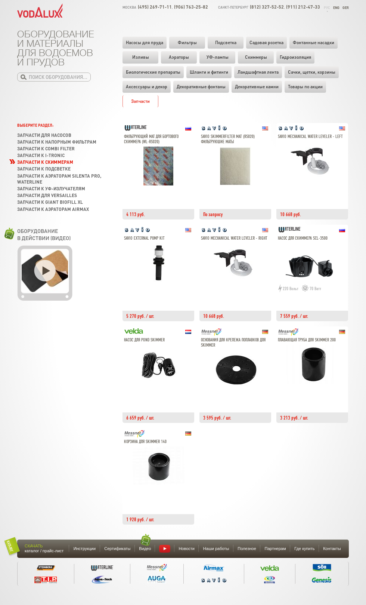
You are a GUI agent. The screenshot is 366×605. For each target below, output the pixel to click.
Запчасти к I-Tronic (41, 155)
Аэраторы (179, 57)
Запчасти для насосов (44, 135)
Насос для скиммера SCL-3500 (303, 238)
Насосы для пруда (144, 42)
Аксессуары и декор (146, 86)
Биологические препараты (153, 72)
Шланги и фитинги (209, 72)
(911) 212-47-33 (303, 7)
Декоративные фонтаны (201, 86)
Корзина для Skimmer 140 (145, 441)
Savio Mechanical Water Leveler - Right (234, 238)
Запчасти (140, 101)
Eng (336, 8)
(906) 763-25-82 (191, 7)
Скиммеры (256, 57)
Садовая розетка (266, 42)
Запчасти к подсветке (44, 169)
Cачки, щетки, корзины (311, 72)
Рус (327, 8)
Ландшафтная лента (258, 72)
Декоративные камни (257, 86)
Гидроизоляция (295, 57)
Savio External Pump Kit (144, 238)
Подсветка (225, 42)
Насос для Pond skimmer (144, 340)
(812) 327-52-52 (267, 7)
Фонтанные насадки (313, 42)
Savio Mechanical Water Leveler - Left (310, 136)
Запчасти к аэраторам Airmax (53, 209)
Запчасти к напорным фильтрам (56, 142)
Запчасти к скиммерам (45, 162)
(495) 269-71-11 (155, 7)
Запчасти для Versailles (47, 195)
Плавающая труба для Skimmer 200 (307, 340)
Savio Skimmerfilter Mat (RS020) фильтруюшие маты (228, 139)
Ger (345, 8)
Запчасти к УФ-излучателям (51, 188)
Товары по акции (305, 86)
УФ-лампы (218, 57)
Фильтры (187, 42)
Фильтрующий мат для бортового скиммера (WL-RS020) (151, 139)
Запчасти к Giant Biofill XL (50, 202)
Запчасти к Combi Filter (46, 148)
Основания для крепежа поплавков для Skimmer (233, 343)
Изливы (140, 57)
